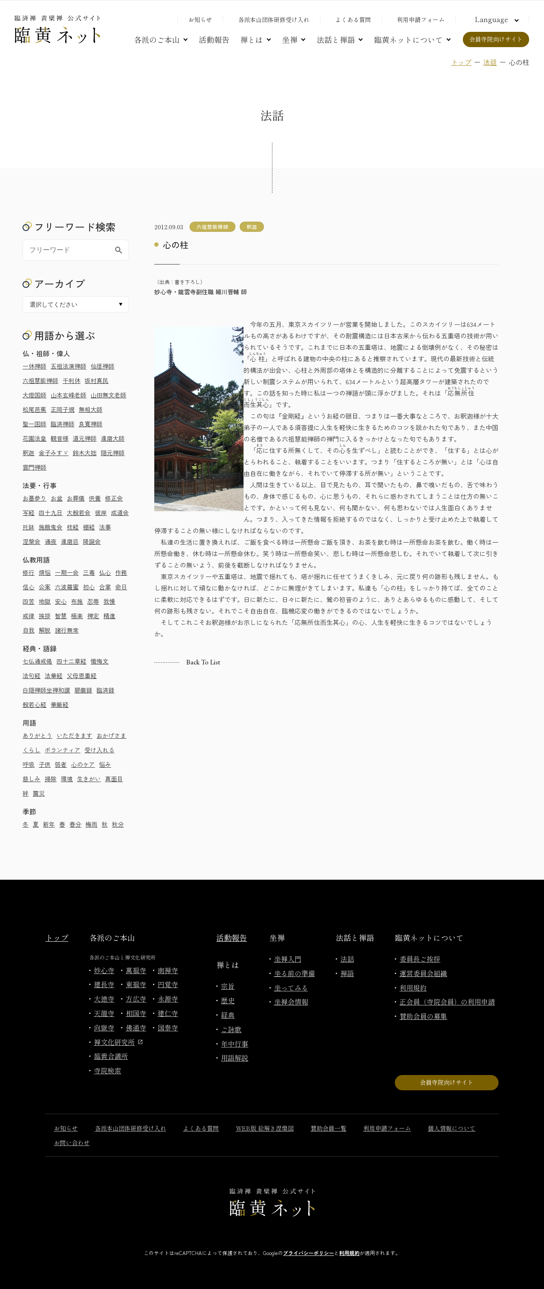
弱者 (61, 764)
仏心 (105, 572)
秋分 (118, 824)
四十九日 (50, 512)
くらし (31, 750)
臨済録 (105, 690)
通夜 (51, 541)
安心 (61, 601)
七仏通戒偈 (37, 661)
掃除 (51, 778)
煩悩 (45, 572)
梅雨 (91, 824)
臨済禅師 (62, 423)
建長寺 (104, 984)
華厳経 (59, 704)
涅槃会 (31, 541)
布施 (77, 601)
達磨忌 (70, 541)
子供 (45, 764)
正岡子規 (62, 409)
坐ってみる (291, 987)
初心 (89, 587)
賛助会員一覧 (328, 1128)
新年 (49, 824)
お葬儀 (76, 498)
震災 (39, 793)
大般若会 (79, 512)
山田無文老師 (108, 395)
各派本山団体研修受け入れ (273, 19)
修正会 (114, 498)
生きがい (89, 778)
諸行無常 (67, 630)
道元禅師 (84, 438)
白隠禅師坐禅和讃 (46, 690)
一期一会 (67, 572)
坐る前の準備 (294, 973)
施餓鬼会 (50, 527)
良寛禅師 (90, 423)
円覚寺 (168, 984)
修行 (28, 572)
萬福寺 (136, 970)
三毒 (89, 572)
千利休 (71, 380)
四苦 (28, 601)
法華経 (53, 675)
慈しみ (31, 778)
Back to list (203, 662)
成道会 (120, 512)
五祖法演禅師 (68, 366)
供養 (95, 498)
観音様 (59, 438)
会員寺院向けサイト (496, 39)
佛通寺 (136, 1027)
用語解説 (234, 1058)
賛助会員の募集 (423, 1016)
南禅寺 (168, 970)
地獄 (45, 601)
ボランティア (62, 750)
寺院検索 (107, 1070)
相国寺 (136, 1013)
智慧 (61, 615)
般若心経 (34, 704)
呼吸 (28, 764)
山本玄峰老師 (68, 395)
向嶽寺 (104, 1027)
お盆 (56, 498)
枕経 (73, 527)
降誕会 (92, 541)
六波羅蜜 (67, 587)
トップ (461, 62)
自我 (28, 630)
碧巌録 (83, 690)
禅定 (93, 615)
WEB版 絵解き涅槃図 (265, 1128)
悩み (105, 764)
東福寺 (136, 984)
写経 (28, 512)
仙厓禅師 (102, 366)
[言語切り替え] (495, 19)
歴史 (228, 1000)
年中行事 (234, 1044)
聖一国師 (34, 423)
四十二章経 (71, 661)
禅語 (347, 973)
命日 (121, 587)
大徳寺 (104, 998)
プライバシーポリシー (308, 1252)
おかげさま (111, 735)
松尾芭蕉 (34, 409)
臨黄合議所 (111, 1056)
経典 (228, 1015)
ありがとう (37, 735)
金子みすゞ (53, 452)
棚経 (89, 527)
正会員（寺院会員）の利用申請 (447, 1001)
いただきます (74, 735)
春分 (75, 824)
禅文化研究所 (118, 1042)
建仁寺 (168, 1013)
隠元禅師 (113, 452)
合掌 (105, 587)
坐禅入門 (287, 959)
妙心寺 (104, 970)
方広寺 (136, 998)
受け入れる (99, 750)
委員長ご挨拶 (420, 959)
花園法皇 (34, 438)
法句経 (31, 675)
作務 (121, 572)
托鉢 (28, 527)
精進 (109, 615)
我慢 (109, 601)
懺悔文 (99, 661)
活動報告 (214, 39)
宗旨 (228, 986)
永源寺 (168, 998)
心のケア (83, 764)
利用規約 (413, 987)
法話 (490, 62)
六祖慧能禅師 (40, 380)
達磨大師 (113, 438)
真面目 (114, 778)
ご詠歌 (231, 1029)
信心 (28, 587)
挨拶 (45, 615)
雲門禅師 (34, 467)
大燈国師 (34, 395)
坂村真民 (96, 380)
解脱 (45, 630)
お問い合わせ (72, 1142)
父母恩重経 (81, 675)
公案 (45, 587)
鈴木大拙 (84, 452)
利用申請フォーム (421, 19)
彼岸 (101, 512)
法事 (105, 527)
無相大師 (90, 409)
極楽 (77, 615)
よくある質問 (353, 19)
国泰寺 (168, 1027)
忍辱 (93, 601)
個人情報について (452, 1128)
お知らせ (200, 19)
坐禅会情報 (291, 1001)
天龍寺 (104, 1013)
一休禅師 (34, 366)
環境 (67, 778)
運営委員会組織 (423, 973)
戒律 (28, 615)
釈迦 (28, 452)
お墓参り (34, 498)
